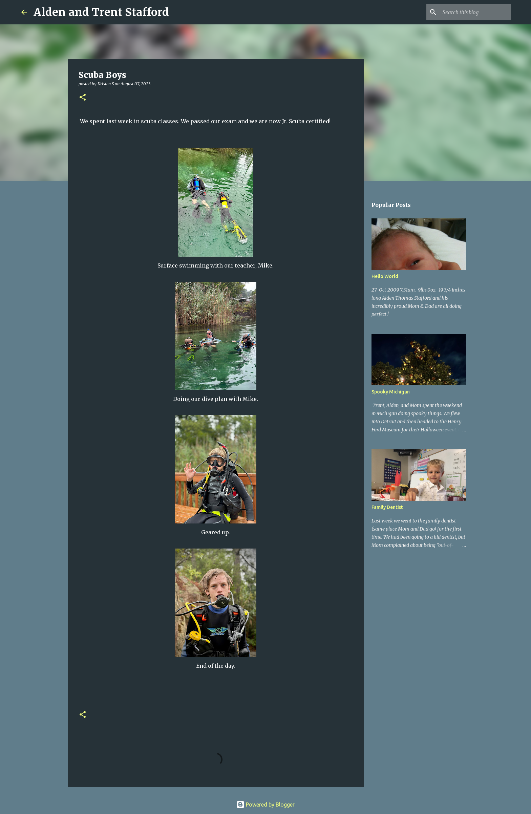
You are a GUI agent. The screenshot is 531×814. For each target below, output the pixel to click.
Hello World (384, 276)
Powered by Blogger (265, 804)
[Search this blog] (475, 12)
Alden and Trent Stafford (101, 12)
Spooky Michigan (390, 391)
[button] (83, 97)
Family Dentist (387, 507)
